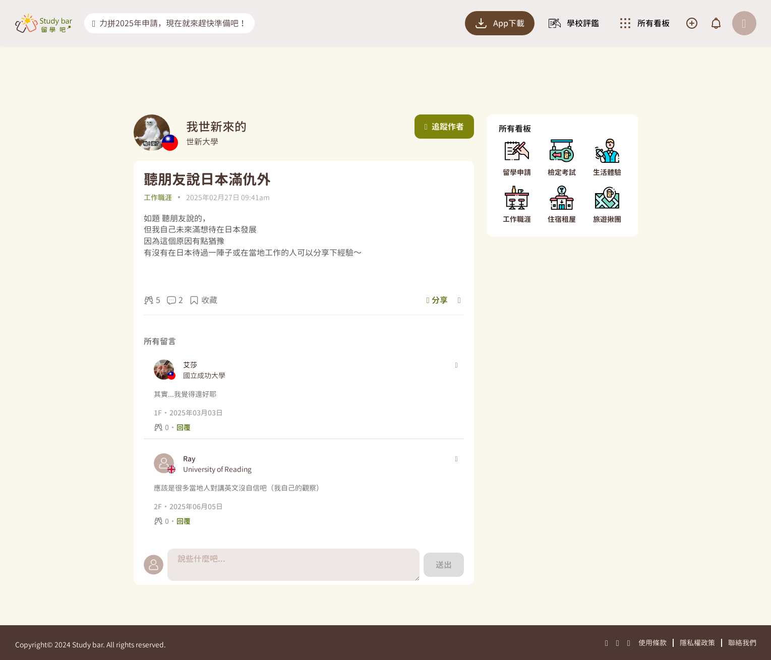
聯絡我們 (742, 642)
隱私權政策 (697, 642)
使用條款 (652, 642)
